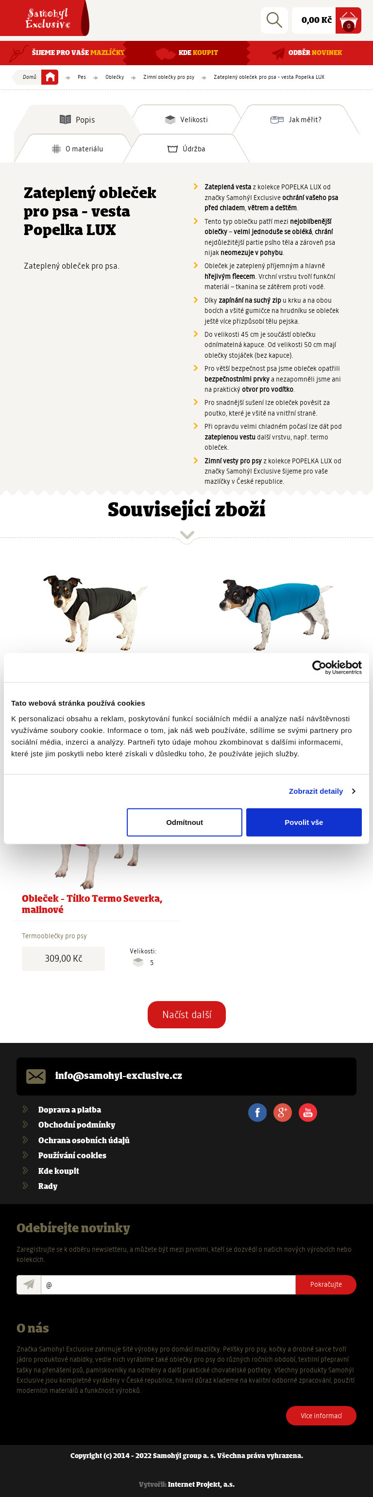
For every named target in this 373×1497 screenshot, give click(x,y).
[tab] (77, 119)
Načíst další (186, 1014)
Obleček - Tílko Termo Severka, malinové (92, 905)
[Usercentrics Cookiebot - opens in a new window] (319, 667)
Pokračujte (326, 1284)
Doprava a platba (69, 1110)
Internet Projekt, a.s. (201, 1485)
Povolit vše (304, 822)
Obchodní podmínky (76, 1125)
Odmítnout (184, 822)
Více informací (321, 1415)
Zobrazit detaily (316, 791)
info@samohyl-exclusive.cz (118, 1076)
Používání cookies (72, 1156)
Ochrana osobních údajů (84, 1141)
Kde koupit (58, 1171)
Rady (47, 1186)
